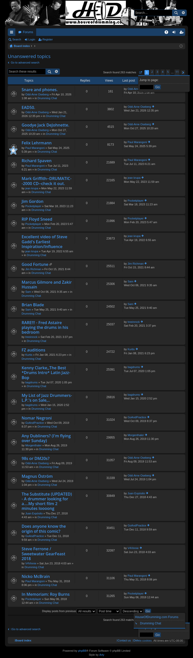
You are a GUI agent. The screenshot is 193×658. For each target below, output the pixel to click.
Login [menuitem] (175, 33)
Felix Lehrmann (37, 143)
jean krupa (31, 188)
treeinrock (31, 336)
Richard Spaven (37, 160)
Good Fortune (35, 264)
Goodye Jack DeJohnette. (45, 125)
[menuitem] (142, 640)
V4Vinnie (30, 563)
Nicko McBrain (36, 576)
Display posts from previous (69, 611)
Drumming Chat (47, 98)
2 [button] (152, 72)
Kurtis (28, 354)
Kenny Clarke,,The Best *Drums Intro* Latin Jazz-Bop (46, 373)
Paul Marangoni (35, 147)
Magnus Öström (37, 476)
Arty (101, 654)
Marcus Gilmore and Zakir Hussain (47, 285)
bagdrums (31, 382)
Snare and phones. (40, 89)
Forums (28, 32)
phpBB (82, 650)
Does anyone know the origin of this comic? (44, 529)
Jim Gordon (32, 201)
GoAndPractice (34, 422)
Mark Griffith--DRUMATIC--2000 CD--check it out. (46, 181)
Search (176, 13)
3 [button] (157, 72)
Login (31, 39)
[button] (140, 72)
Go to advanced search (25, 62)
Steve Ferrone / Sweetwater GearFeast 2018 (43, 554)
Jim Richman (33, 269)
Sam (28, 291)
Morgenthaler (33, 445)
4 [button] (162, 72)
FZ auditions (33, 350)
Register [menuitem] (182, 33)
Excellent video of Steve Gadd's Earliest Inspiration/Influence (44, 241)
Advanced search (183, 13)
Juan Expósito (34, 513)
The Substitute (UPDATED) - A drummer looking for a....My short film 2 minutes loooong (47, 501)
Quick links (12, 33)
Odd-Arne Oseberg (37, 94)
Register (47, 39)
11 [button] (177, 72)
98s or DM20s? (36, 458)
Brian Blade (33, 305)
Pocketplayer (33, 206)
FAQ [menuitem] (168, 33)
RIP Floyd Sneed (37, 219)
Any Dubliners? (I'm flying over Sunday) (46, 438)
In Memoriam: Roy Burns (46, 594)
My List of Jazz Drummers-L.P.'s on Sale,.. (47, 398)
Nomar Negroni (37, 418)
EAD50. (28, 107)
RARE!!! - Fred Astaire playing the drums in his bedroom (45, 327)
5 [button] (168, 72)
